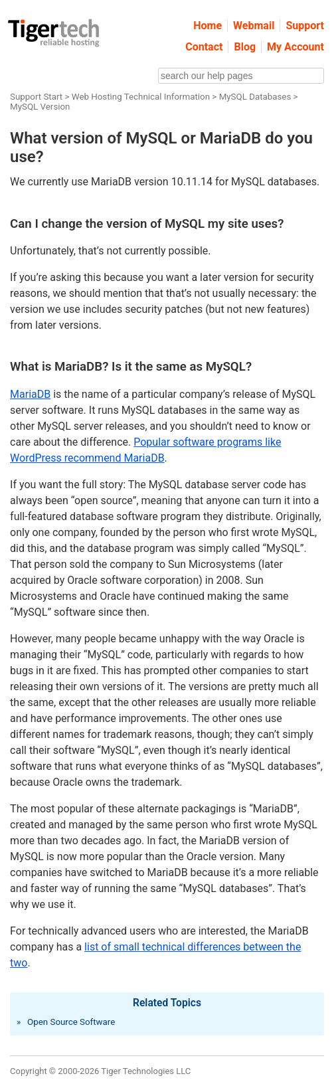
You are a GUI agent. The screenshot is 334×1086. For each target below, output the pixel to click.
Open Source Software (71, 1022)
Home (207, 25)
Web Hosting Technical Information (141, 97)
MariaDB (30, 394)
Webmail (253, 25)
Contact (203, 47)
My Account (295, 47)
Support (305, 25)
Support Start (36, 97)
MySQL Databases (255, 97)
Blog (245, 47)
